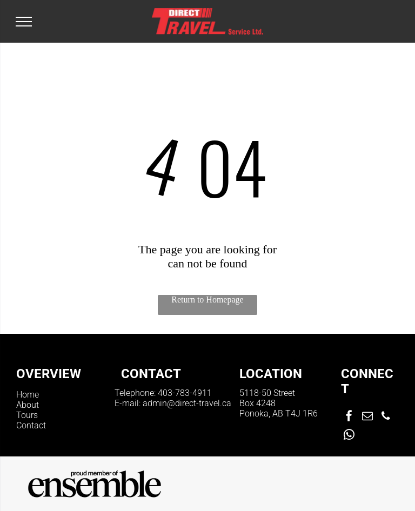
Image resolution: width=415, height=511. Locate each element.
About (27, 405)
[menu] (24, 22)
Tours (27, 415)
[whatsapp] (349, 436)
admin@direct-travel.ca (187, 403)
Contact (31, 425)
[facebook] (349, 417)
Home (27, 394)
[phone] (386, 417)
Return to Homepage (207, 299)
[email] (367, 417)
